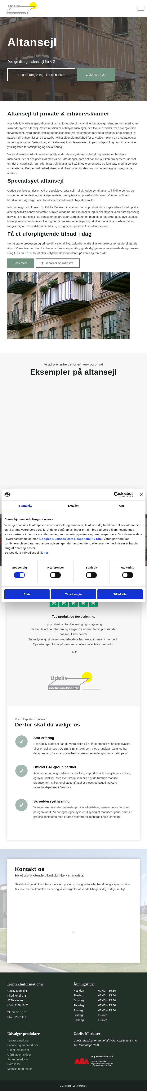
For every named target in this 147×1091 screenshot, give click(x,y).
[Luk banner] (141, 494)
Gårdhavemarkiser (19, 1054)
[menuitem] (139, 8)
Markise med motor (19, 1068)
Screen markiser (17, 1059)
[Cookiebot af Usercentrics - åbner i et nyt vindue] (116, 494)
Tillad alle (120, 594)
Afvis (26, 594)
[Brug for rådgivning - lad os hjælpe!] (41, 74)
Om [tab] (121, 505)
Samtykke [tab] (25, 505)
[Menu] (139, 8)
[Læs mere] (20, 263)
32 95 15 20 (32, 253)
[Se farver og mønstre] (58, 263)
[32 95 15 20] (96, 74)
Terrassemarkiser (18, 1040)
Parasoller (13, 1064)
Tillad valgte (73, 594)
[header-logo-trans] (24, 8)
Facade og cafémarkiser (22, 1045)
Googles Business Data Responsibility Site (70, 539)
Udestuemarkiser (18, 1049)
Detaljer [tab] (73, 505)
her (46, 552)
